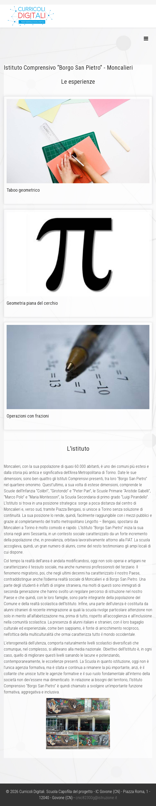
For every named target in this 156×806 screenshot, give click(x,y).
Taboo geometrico (23, 190)
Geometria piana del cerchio (32, 303)
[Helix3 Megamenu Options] (146, 39)
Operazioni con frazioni (28, 416)
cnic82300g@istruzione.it (96, 797)
